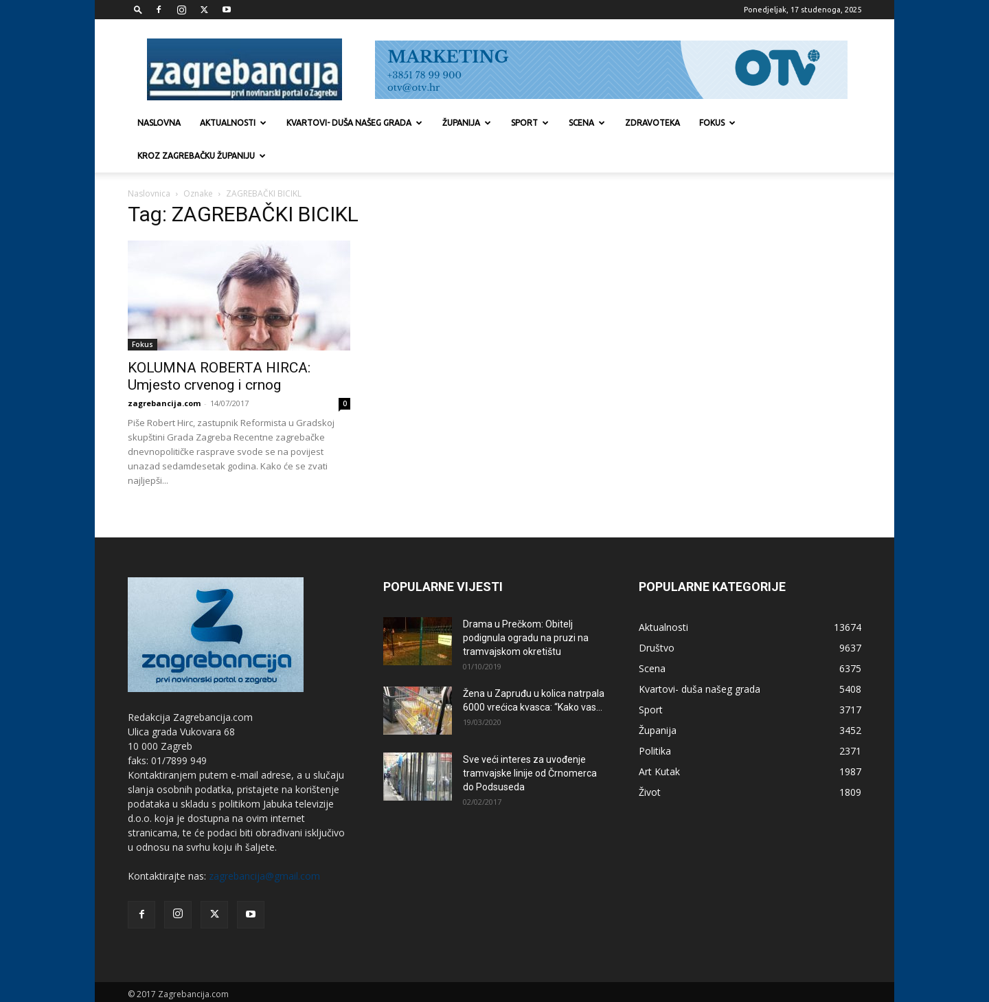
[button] (138, 9)
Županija (466, 122)
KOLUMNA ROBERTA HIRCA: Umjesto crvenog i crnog (219, 343)
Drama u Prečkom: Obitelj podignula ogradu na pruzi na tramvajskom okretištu (526, 605)
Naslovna (159, 122)
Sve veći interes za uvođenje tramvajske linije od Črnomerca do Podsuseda (530, 740)
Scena (587, 122)
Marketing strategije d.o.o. (257, 975)
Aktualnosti (233, 122)
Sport (530, 122)
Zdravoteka (652, 122)
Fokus (717, 122)
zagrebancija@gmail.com (264, 842)
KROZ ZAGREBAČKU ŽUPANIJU (201, 155)
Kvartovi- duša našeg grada (354, 122)
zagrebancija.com (164, 370)
